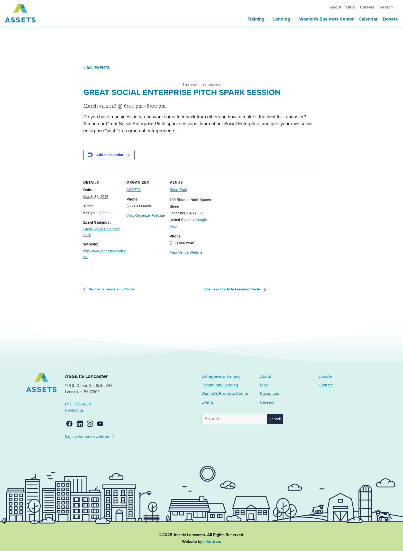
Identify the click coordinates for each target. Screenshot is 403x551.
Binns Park (178, 190)
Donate (390, 19)
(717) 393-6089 (78, 404)
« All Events (96, 67)
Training (256, 19)
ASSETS (133, 190)
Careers (367, 7)
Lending (281, 19)
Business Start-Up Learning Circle (232, 289)
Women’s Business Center (326, 19)
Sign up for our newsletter (90, 436)
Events (208, 402)
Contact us (74, 410)
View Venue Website (186, 252)
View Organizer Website (145, 215)
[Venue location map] (240, 203)
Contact (326, 385)
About (335, 7)
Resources (269, 393)
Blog (350, 7)
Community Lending (220, 385)
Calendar (368, 19)
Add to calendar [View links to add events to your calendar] (110, 155)
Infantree (211, 541)
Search (386, 7)
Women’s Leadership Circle (111, 289)
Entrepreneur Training (221, 376)
